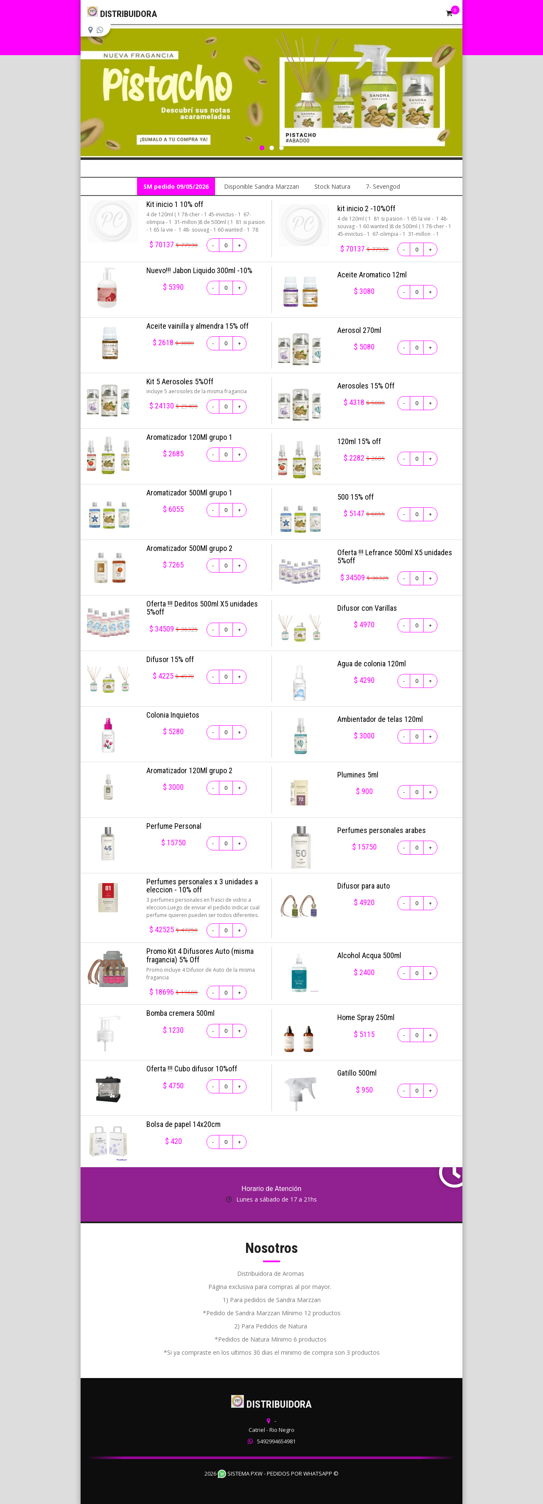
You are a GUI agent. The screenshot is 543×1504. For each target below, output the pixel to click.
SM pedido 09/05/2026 (176, 186)
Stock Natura (332, 186)
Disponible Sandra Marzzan (261, 186)
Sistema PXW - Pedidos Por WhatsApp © (278, 1473)
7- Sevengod (383, 186)
